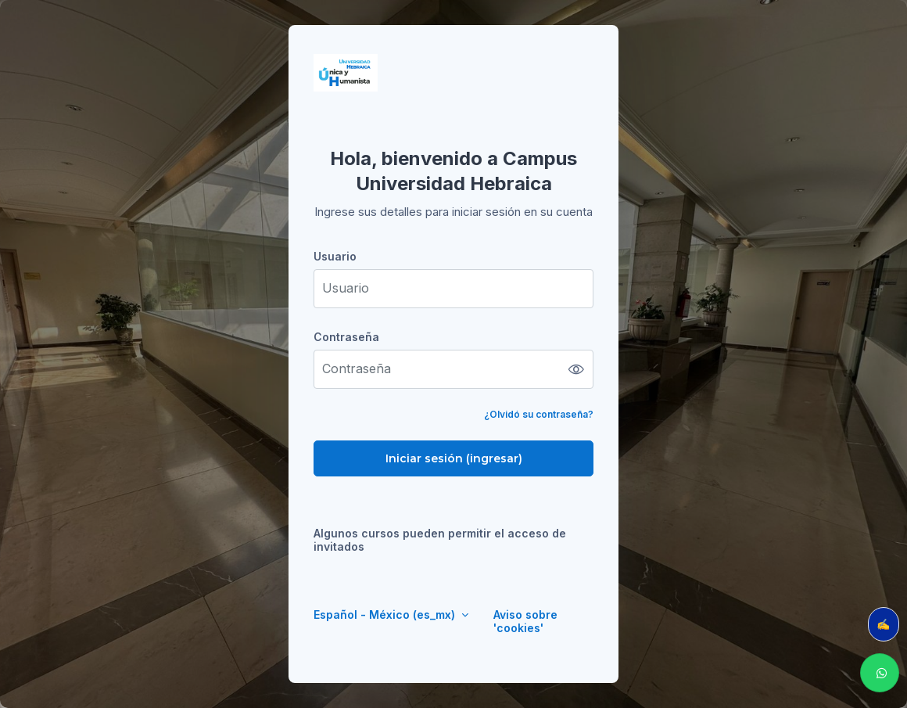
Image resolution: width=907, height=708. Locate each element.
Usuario (335, 256)
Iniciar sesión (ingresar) (453, 458)
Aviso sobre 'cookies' (525, 621)
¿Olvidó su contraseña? (538, 414)
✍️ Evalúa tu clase (888, 624)
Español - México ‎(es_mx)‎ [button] (386, 614)
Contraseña (346, 336)
